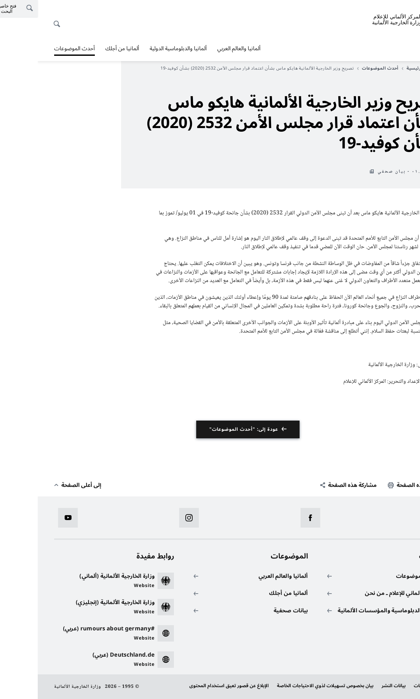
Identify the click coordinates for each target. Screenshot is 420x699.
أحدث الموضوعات (36, 48)
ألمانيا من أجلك (84, 49)
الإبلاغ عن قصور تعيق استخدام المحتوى (191, 685)
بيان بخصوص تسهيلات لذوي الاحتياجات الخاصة (287, 685)
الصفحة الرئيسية (384, 68)
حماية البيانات (390, 685)
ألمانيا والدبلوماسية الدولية (140, 49)
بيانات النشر (356, 685)
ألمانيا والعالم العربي (201, 49)
